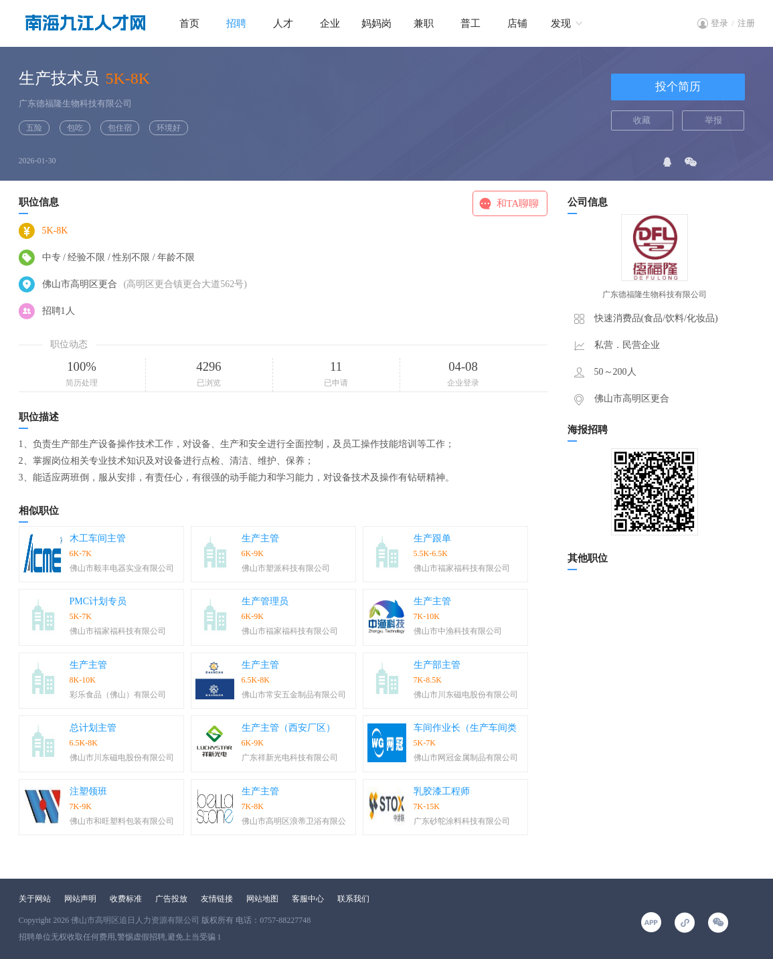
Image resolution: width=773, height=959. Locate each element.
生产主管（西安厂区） (288, 728)
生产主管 (260, 538)
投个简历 (678, 86)
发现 (561, 23)
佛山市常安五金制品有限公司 (294, 694)
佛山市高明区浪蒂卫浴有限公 (294, 821)
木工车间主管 (98, 538)
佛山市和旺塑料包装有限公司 (122, 821)
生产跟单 (432, 538)
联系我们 (353, 898)
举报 (713, 120)
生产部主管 (437, 665)
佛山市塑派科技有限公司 (286, 568)
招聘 (236, 23)
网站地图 (262, 898)
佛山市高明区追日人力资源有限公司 (135, 920)
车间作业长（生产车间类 (465, 728)
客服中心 (308, 898)
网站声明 (80, 898)
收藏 (642, 120)
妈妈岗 (376, 23)
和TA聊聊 (518, 203)
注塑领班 (88, 791)
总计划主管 (93, 728)
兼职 (424, 23)
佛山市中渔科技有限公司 (458, 631)
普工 (470, 23)
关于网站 (35, 898)
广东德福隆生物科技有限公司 (75, 103)
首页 (189, 23)
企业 (330, 23)
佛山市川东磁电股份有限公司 (466, 694)
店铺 (517, 23)
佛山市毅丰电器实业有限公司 (122, 568)
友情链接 (217, 898)
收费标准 (126, 898)
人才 (283, 23)
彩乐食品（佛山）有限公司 (118, 694)
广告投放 (171, 898)
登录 (719, 23)
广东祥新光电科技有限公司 (290, 757)
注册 (746, 23)
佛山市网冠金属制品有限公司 (466, 757)
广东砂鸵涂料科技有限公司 (462, 821)
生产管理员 (265, 601)
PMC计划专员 (98, 601)
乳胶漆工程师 (442, 791)
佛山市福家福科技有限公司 (462, 568)
